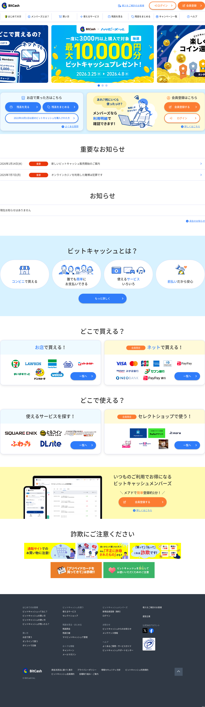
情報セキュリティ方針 (111, 670)
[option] (102, 54)
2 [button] (102, 85)
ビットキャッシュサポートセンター (118, 650)
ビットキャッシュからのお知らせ (117, 629)
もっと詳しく (102, 298)
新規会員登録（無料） (112, 612)
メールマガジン (69, 654)
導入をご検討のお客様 (131, 5)
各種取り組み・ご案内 (88, 674)
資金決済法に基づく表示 (61, 670)
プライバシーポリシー (86, 670)
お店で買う (27, 637)
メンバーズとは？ (38, 16)
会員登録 (190, 5)
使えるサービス (89, 16)
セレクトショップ (70, 616)
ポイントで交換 (29, 645)
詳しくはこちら (190, 126)
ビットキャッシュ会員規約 (62, 674)
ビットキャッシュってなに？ (35, 612)
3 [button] (106, 85)
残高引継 (66, 633)
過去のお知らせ (195, 221)
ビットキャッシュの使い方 (34, 620)
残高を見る (115, 16)
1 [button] (99, 85)
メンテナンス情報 (110, 633)
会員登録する (179, 107)
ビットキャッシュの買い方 (34, 616)
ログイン (161, 5)
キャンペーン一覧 (166, 16)
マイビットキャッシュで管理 (75, 637)
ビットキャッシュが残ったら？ (36, 624)
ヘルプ (192, 16)
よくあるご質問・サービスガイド (117, 646)
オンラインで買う (30, 641)
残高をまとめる (140, 16)
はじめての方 (12, 16)
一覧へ (83, 376)
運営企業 (146, 616)
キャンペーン (68, 650)
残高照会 (66, 629)
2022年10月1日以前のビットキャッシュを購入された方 (42, 118)
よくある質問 (70, 126)
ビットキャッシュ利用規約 (136, 670)
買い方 (64, 16)
